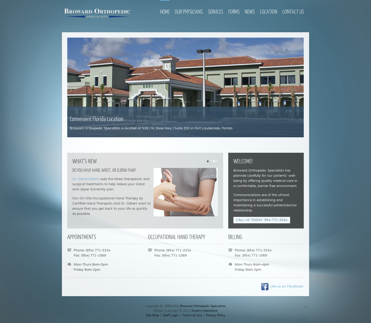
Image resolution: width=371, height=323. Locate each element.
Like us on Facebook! (282, 286)
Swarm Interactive (204, 311)
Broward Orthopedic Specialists (203, 306)
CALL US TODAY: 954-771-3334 (262, 220)
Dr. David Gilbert (85, 179)
